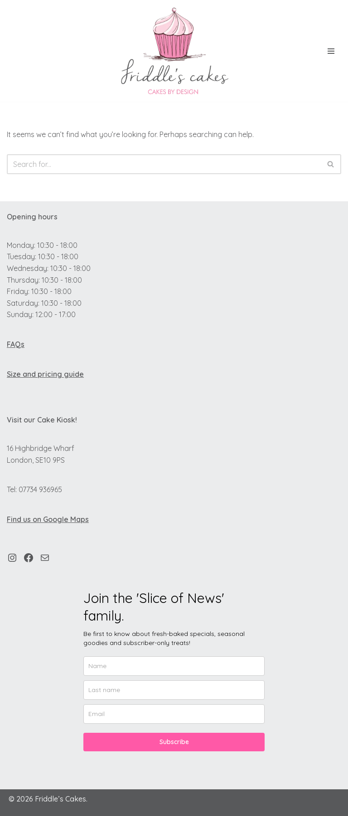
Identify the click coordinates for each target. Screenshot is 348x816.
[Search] (164, 164)
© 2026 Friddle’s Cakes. (48, 798)
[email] (174, 714)
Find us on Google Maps (48, 519)
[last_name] (174, 690)
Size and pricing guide (45, 374)
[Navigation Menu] (331, 51)
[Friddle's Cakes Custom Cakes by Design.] (174, 50)
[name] (174, 666)
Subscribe (174, 742)
